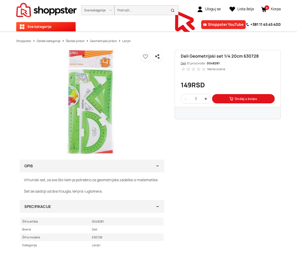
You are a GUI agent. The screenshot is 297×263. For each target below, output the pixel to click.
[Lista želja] (241, 9)
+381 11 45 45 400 (265, 24)
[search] (146, 10)
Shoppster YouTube (226, 24)
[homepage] (46, 8)
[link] (209, 9)
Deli (183, 63)
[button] (97, 10)
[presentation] (148, 15)
